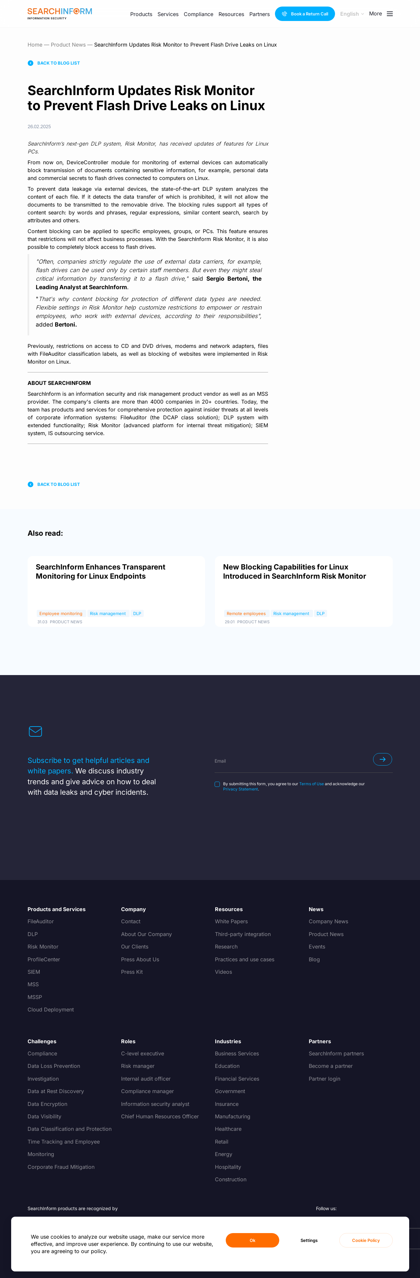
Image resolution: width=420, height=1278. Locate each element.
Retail (221, 1141)
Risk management (108, 613)
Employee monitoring (61, 613)
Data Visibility (44, 1116)
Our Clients (134, 946)
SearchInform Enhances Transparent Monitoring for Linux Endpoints (100, 571)
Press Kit (132, 971)
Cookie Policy (366, 1240)
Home (35, 44)
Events (317, 946)
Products (141, 14)
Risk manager (138, 1066)
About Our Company (146, 934)
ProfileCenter (44, 959)
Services (168, 14)
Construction (230, 1179)
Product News (68, 44)
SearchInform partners (336, 1053)
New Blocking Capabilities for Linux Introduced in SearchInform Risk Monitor (294, 571)
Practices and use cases (244, 959)
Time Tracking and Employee (64, 1141)
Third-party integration (243, 934)
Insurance (227, 1104)
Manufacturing (232, 1116)
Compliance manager (147, 1091)
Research (226, 946)
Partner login (324, 1078)
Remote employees (247, 613)
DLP (137, 613)
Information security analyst (155, 1104)
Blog (314, 959)
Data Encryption (47, 1104)
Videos (223, 971)
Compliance (198, 14)
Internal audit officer (146, 1078)
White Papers (231, 921)
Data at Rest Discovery (56, 1091)
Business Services (237, 1053)
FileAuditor (41, 921)
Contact (130, 921)
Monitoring (41, 1154)
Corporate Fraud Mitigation (61, 1167)
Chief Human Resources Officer (160, 1116)
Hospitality (228, 1167)
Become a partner (331, 1066)
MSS (33, 984)
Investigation (43, 1078)
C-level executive (142, 1053)
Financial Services (237, 1078)
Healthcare (228, 1129)
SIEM (34, 971)
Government (230, 1091)
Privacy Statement (240, 789)
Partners (259, 14)
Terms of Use (311, 783)
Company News (328, 921)
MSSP (35, 997)
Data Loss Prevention (54, 1066)
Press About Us (140, 959)
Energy (223, 1154)
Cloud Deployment (51, 1009)
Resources (231, 14)
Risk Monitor (43, 946)
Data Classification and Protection (70, 1129)
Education (227, 1066)
